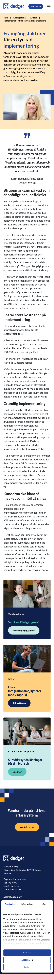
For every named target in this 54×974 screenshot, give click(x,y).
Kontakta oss (27, 827)
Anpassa (27, 960)
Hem (5, 17)
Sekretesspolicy (12, 897)
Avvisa (27, 967)
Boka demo (36, 6)
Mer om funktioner (24, 630)
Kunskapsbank (19, 17)
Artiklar (33, 17)
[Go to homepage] (13, 6)
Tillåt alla (27, 952)
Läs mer (17, 772)
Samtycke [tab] (10, 904)
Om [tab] (44, 904)
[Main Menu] (49, 6)
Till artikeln (19, 703)
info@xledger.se (11, 886)
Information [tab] (27, 904)
